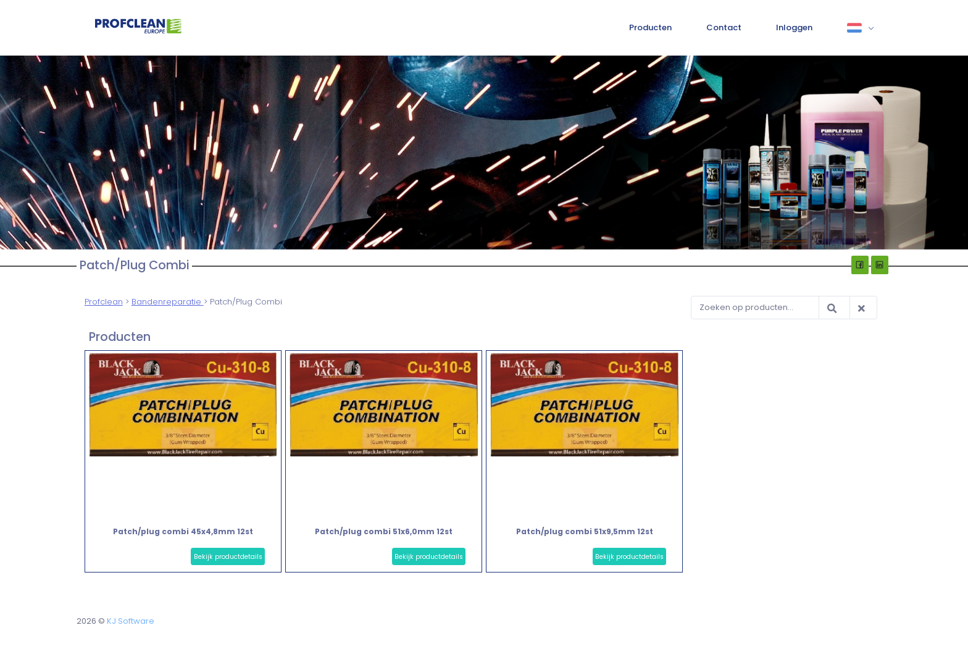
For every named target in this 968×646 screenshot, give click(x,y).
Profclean (104, 302)
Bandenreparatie (167, 302)
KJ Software (130, 621)
